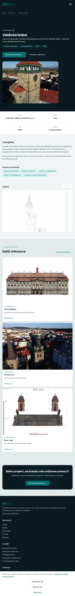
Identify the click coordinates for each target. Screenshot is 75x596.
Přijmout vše (37, 587)
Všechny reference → (64, 252)
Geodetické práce (9, 548)
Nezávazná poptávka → (14, 55)
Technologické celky (10, 561)
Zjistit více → (9, 318)
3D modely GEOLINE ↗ (11, 514)
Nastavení (37, 592)
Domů (3, 13)
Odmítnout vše (37, 582)
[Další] (70, 185)
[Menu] (70, 4)
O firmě (5, 534)
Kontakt (5, 537)
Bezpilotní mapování (10, 551)
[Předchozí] (64, 185)
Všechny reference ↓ (38, 55)
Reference (11, 13)
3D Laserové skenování (11, 558)
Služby (5, 528)
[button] (34, 211)
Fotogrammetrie (8, 555)
